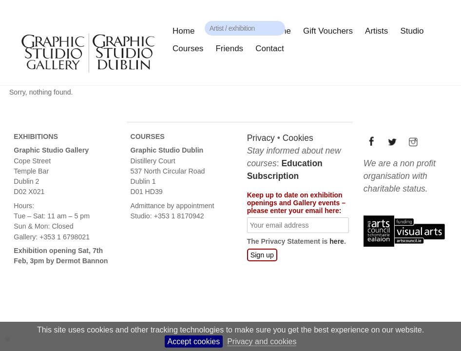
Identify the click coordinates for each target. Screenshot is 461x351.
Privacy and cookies (261, 341)
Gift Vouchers (328, 31)
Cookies (297, 138)
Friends (229, 48)
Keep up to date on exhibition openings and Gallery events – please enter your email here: (296, 202)
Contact (269, 48)
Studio (411, 31)
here (336, 241)
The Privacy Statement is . (296, 241)
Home (183, 31)
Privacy (260, 138)
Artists (376, 31)
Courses (188, 48)
